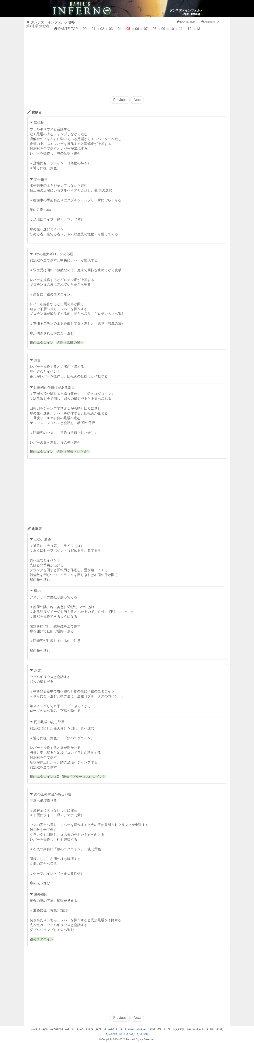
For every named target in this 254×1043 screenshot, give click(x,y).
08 (154, 29)
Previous (119, 100)
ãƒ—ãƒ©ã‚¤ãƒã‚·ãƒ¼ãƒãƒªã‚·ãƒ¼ (127, 1034)
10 (172, 29)
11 (181, 29)
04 (120, 29)
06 (137, 29)
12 (189, 29)
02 (102, 29)
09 (163, 29)
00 (85, 29)
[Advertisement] (127, 62)
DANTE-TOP (66, 29)
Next (137, 100)
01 (93, 29)
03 (111, 29)
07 (146, 29)
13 (198, 29)
